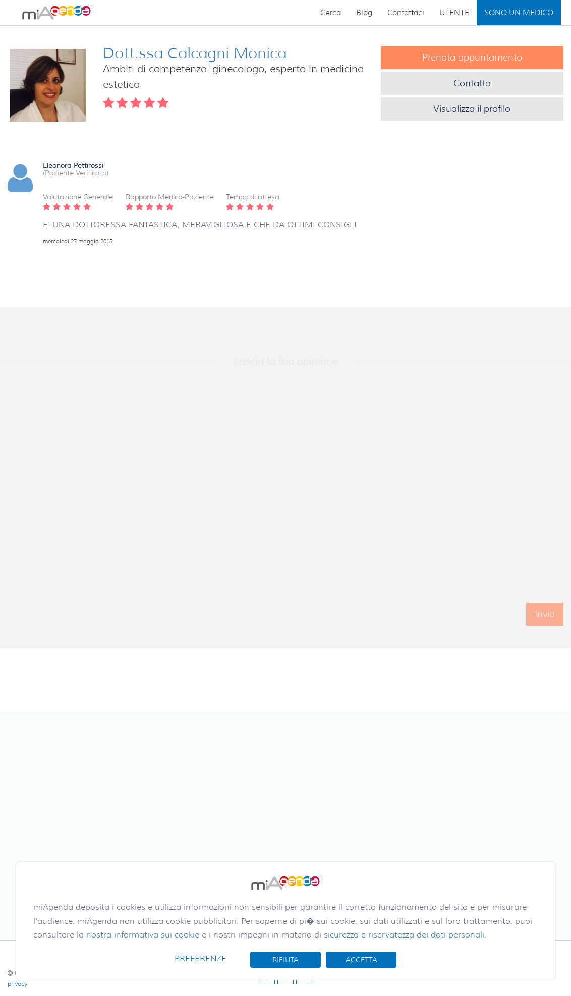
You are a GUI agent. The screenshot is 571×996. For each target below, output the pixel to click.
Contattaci (405, 12)
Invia (545, 618)
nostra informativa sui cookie (142, 935)
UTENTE (454, 12)
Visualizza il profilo (471, 108)
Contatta (472, 83)
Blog (364, 12)
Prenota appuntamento (472, 57)
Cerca (330, 12)
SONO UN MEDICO (518, 12)
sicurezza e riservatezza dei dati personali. (405, 935)
